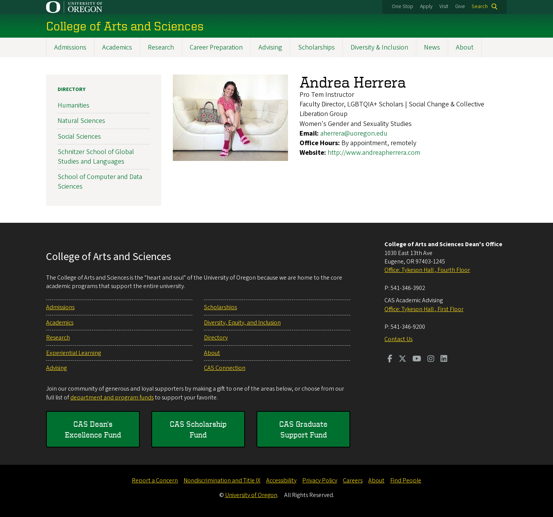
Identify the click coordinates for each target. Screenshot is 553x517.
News (432, 47)
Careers (353, 480)
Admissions (70, 47)
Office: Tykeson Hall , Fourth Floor (427, 270)
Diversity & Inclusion (379, 47)
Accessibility (281, 480)
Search (480, 6)
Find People (405, 480)
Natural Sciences (81, 121)
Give (460, 6)
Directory (72, 89)
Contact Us (398, 339)
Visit (443, 6)
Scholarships (316, 47)
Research (161, 47)
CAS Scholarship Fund (198, 429)
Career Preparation (216, 47)
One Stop (402, 6)
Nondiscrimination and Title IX (222, 480)
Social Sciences (79, 136)
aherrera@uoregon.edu (353, 133)
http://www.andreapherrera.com (374, 152)
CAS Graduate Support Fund (303, 429)
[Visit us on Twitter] (402, 359)
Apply (426, 6)
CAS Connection (224, 368)
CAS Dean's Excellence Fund (93, 429)
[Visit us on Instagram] (430, 359)
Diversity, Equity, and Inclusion (242, 322)
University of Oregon (251, 495)
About (465, 47)
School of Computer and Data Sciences (100, 181)
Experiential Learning (73, 353)
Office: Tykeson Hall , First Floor (424, 309)
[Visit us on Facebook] (390, 359)
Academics (117, 47)
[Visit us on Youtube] (416, 359)
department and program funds (112, 397)
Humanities (73, 105)
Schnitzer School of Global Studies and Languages (96, 156)
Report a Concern (155, 480)
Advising (270, 47)
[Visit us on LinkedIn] (443, 359)
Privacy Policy (319, 480)
